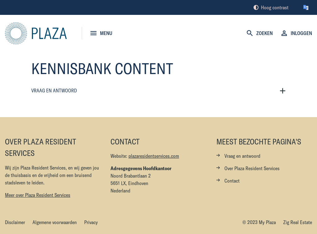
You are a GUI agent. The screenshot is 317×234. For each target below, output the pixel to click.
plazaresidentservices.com (153, 156)
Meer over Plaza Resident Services (37, 195)
